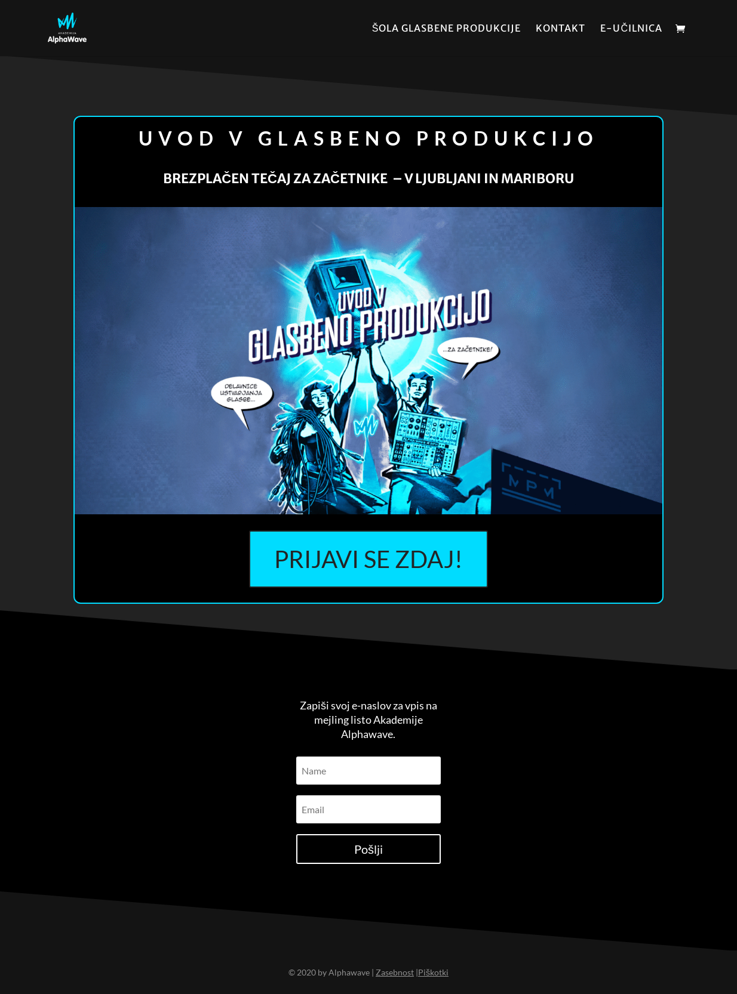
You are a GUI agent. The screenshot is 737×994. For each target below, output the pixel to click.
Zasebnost (395, 972)
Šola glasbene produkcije (446, 29)
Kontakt (560, 29)
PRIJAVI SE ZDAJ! (368, 559)
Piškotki (433, 972)
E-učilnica (631, 29)
